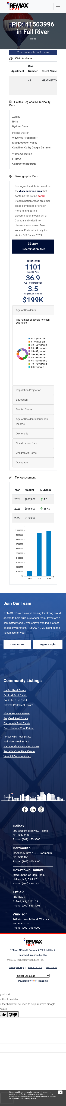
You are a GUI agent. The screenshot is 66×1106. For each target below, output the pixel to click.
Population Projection (28, 390)
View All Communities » (17, 756)
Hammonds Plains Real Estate (21, 746)
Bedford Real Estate (15, 695)
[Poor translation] (12, 1014)
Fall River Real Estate (16, 741)
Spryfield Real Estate (16, 718)
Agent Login (47, 644)
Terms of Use (35, 967)
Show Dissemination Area (33, 246)
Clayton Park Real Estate (18, 704)
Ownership (22, 433)
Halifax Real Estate (15, 690)
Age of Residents (26, 310)
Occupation (22, 462)
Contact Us (17, 644)
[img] (62, 1092)
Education (22, 399)
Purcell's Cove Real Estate (19, 751)
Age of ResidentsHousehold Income (32, 421)
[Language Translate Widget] (33, 976)
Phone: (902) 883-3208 (26, 905)
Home (33, 39)
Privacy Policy (30, 1099)
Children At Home (26, 452)
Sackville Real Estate (16, 700)
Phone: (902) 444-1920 (26, 883)
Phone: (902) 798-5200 (26, 927)
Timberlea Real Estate (17, 713)
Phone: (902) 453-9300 (26, 839)
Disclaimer (51, 967)
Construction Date (26, 443)
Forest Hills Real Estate (17, 736)
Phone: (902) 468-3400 (26, 861)
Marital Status (24, 409)
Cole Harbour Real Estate (19, 728)
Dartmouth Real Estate (17, 723)
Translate (40, 980)
